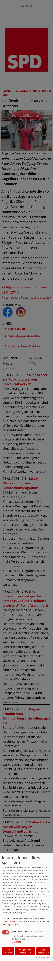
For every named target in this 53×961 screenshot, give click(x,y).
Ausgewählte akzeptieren (25, 951)
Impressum (12, 924)
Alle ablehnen (7, 951)
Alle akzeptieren (43, 951)
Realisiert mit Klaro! (43, 958)
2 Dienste (15, 941)
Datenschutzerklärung (12, 921)
